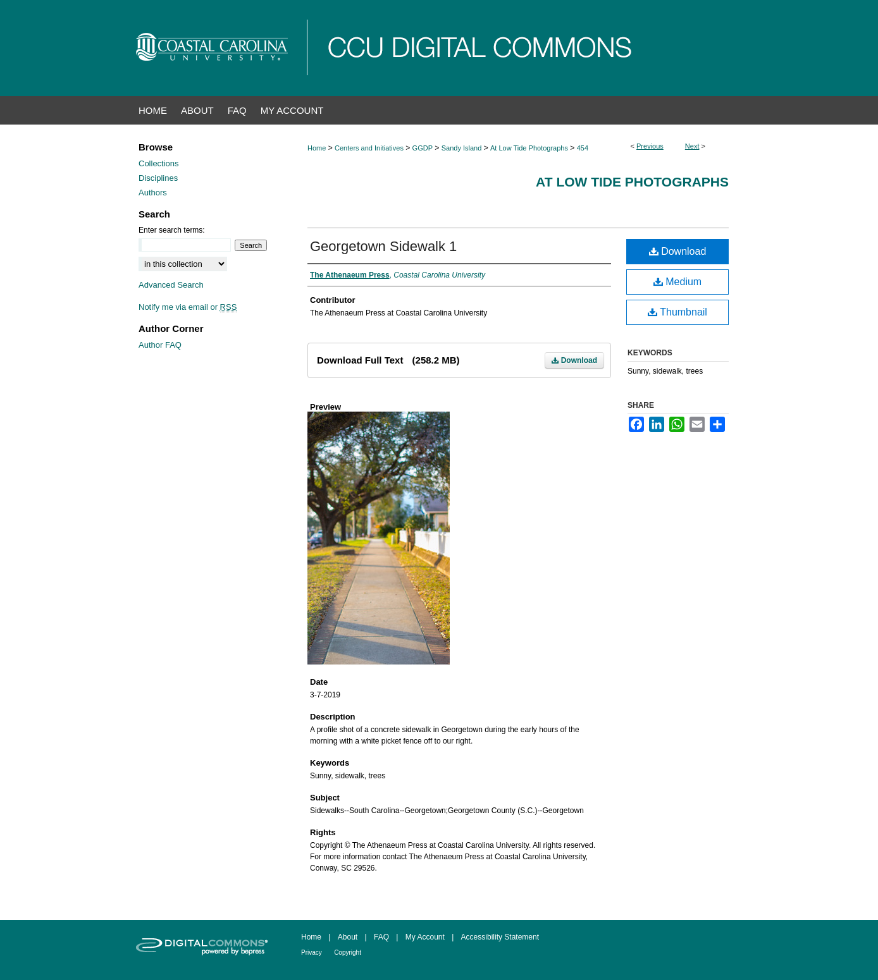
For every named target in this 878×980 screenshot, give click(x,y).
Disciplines (158, 178)
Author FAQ (160, 345)
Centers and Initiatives (369, 148)
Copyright (347, 952)
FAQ (381, 937)
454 (582, 148)
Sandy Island (462, 148)
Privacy (311, 952)
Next (692, 146)
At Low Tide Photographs (529, 148)
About (347, 937)
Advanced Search (171, 285)
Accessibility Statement (500, 937)
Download (574, 360)
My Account (425, 937)
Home (316, 148)
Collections (159, 163)
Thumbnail (677, 312)
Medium (677, 281)
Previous (650, 146)
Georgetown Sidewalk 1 (383, 246)
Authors (153, 192)
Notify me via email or (188, 307)
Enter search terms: (172, 230)
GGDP (422, 148)
